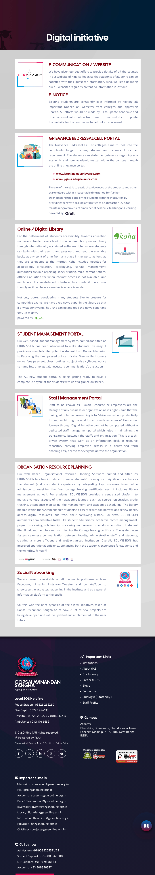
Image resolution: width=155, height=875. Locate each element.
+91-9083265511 (41, 867)
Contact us (88, 691)
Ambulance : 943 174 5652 (32, 721)
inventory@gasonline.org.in (49, 806)
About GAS (88, 668)
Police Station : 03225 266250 (34, 704)
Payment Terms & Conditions (41, 743)
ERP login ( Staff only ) (96, 696)
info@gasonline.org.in (55, 818)
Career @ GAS (90, 679)
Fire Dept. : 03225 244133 (32, 710)
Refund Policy (62, 743)
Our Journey (89, 674)
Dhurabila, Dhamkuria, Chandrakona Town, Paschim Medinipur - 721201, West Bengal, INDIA (108, 731)
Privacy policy (21, 743)
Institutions (88, 662)
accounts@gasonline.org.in (48, 795)
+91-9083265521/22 (45, 850)
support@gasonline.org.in (49, 801)
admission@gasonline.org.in (50, 784)
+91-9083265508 (51, 856)
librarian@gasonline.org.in (45, 812)
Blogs (85, 685)
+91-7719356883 (45, 861)
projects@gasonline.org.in (49, 829)
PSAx (38, 737)
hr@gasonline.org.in (44, 823)
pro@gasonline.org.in (38, 789)
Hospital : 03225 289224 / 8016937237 (40, 715)
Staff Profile (89, 702)
